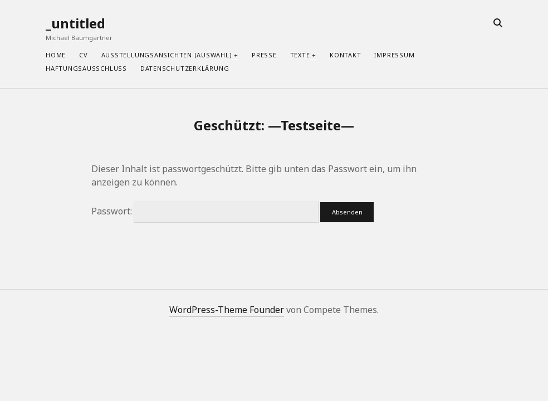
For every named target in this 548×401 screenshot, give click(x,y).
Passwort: (204, 211)
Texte (300, 55)
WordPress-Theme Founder (226, 310)
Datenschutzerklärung (184, 68)
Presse (264, 55)
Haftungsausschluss (86, 68)
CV (83, 55)
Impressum (394, 55)
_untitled (75, 23)
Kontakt (345, 55)
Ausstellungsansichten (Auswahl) (166, 55)
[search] (498, 23)
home (56, 55)
